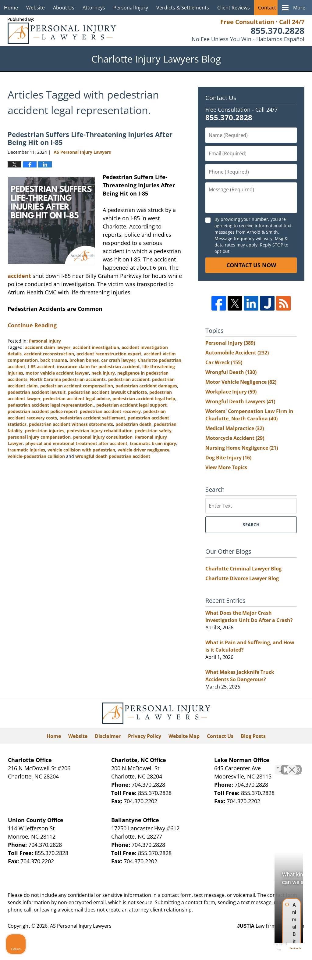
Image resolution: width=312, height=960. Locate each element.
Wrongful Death (231, 372)
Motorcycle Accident (234, 438)
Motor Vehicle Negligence (240, 382)
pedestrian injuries (44, 430)
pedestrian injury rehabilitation (100, 430)
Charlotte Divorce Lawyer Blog (242, 578)
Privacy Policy (144, 736)
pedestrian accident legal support (131, 405)
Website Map (184, 736)
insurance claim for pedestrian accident (98, 366)
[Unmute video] (204, 765)
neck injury (103, 373)
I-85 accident (41, 366)
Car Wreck (223, 362)
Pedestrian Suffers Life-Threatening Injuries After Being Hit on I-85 (90, 138)
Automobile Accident (237, 352)
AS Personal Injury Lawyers (81, 925)
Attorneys (94, 7)
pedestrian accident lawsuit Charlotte (107, 392)
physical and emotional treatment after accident (76, 443)
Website (35, 7)
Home (11, 7)
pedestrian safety (153, 430)
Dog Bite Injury (228, 457)
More (299, 7)
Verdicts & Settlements (182, 7)
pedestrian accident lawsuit (37, 392)
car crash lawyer (118, 360)
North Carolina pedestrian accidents (68, 379)
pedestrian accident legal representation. (51, 405)
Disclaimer (108, 736)
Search (251, 524)
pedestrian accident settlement (92, 418)
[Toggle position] (279, 765)
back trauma (53, 360)
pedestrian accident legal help (143, 398)
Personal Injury (130, 7)
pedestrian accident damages (146, 386)
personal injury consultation (103, 437)
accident (20, 275)
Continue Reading (32, 325)
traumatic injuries (26, 450)
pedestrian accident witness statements (71, 424)
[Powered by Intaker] (260, 947)
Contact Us (270, 7)
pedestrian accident (129, 379)
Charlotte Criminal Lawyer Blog (243, 568)
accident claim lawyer (47, 347)
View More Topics (226, 467)
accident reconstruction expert (108, 354)
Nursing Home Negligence (241, 447)
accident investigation (96, 347)
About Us (63, 7)
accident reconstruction (49, 354)
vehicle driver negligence (143, 450)
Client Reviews (233, 7)
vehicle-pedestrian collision (36, 456)
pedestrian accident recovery (110, 411)
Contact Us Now (251, 265)
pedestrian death (133, 424)
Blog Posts (253, 736)
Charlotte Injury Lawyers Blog (62, 30)
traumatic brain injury (153, 443)
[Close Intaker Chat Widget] (292, 765)
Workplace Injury (231, 391)
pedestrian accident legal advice (76, 398)
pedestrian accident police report (42, 411)
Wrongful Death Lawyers (240, 401)
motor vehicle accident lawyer (57, 373)
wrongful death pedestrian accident (112, 456)
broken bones (84, 360)
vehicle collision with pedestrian (81, 450)
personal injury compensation (39, 437)
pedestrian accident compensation (76, 386)
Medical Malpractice (234, 428)
